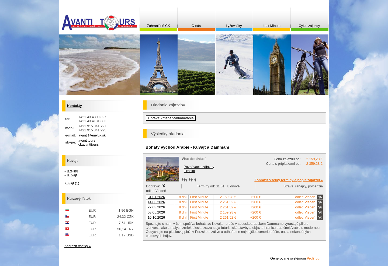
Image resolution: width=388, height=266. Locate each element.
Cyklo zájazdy (309, 26)
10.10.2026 (156, 217)
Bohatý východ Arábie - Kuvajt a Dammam (187, 147)
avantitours (86, 140)
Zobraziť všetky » (77, 246)
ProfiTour (314, 258)
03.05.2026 (156, 212)
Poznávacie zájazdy (199, 167)
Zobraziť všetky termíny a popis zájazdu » (288, 180)
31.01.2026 (156, 197)
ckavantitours (88, 144)
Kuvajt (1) (71, 183)
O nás (196, 26)
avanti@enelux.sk (92, 135)
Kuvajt (72, 175)
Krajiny (72, 171)
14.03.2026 (156, 202)
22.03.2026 (156, 207)
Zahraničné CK (158, 26)
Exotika (189, 171)
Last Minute (271, 26)
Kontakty (74, 106)
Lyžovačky (234, 26)
